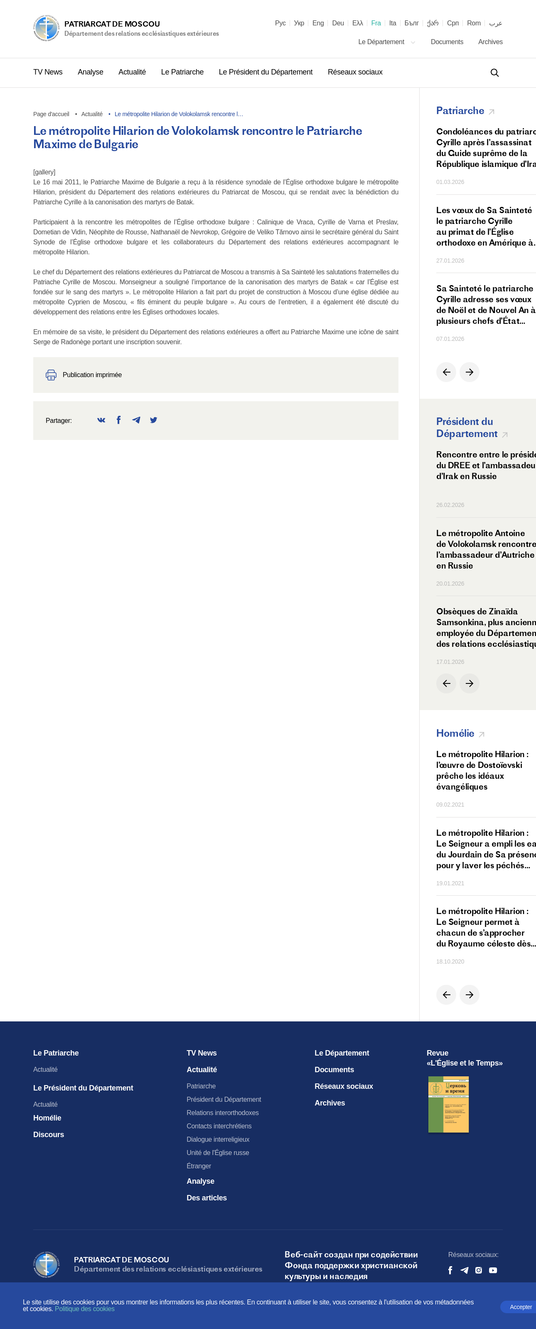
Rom (474, 23)
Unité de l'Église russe (218, 1152)
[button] (446, 372)
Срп (453, 23)
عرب (496, 23)
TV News (48, 72)
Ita (392, 23)
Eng (318, 23)
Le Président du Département (267, 72)
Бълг (412, 23)
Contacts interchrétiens (219, 1126)
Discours (48, 1134)
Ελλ (357, 23)
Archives (490, 41)
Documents (448, 41)
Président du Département (224, 1099)
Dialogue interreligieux (218, 1139)
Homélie (47, 1118)
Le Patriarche (183, 72)
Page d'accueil (51, 114)
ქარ (433, 23)
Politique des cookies (85, 1308)
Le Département (387, 41)
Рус (280, 23)
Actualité (133, 72)
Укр (299, 23)
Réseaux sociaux (355, 72)
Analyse (91, 72)
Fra (376, 23)
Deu (338, 23)
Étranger (199, 1166)
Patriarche (201, 1086)
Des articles (207, 1198)
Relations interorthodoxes (222, 1112)
